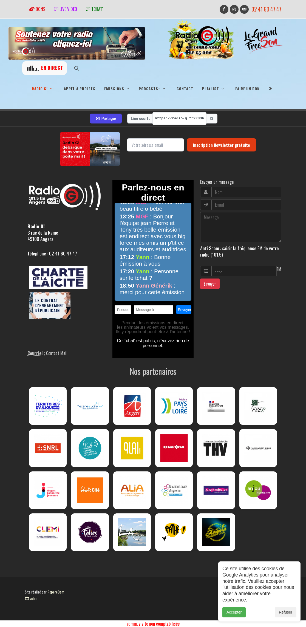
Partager (105, 118)
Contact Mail (56, 353)
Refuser (285, 612)
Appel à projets (79, 88)
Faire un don (247, 88)
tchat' (94, 9)
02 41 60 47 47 (266, 9)
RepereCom (55, 592)
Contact (185, 88)
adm (30, 598)
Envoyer (210, 283)
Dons (37, 9)
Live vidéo (65, 9)
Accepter (234, 612)
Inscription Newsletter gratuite (221, 145)
